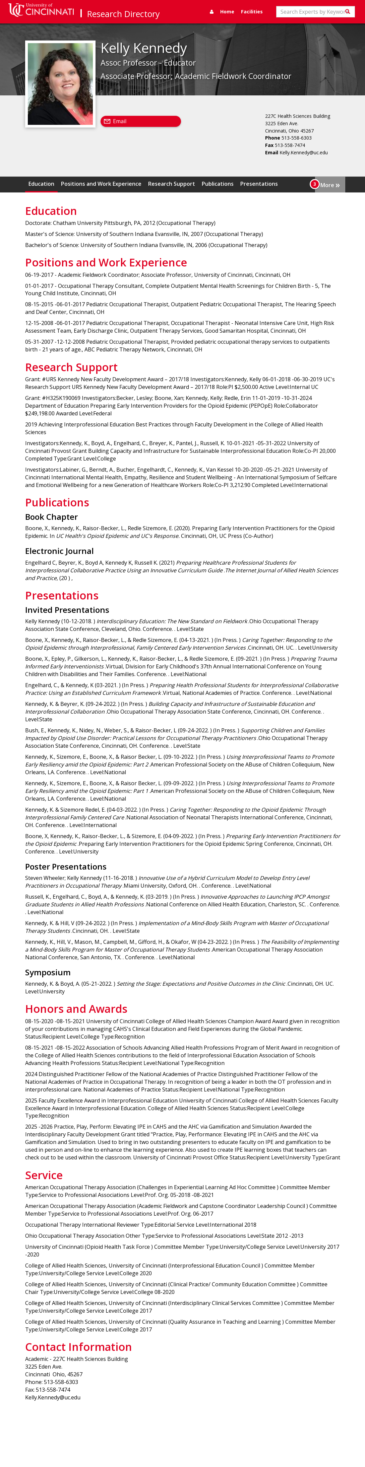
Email (119, 121)
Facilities (252, 11)
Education (41, 183)
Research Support (171, 183)
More (330, 184)
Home (227, 11)
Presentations (259, 183)
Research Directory (123, 13)
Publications (218, 183)
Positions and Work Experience (101, 183)
